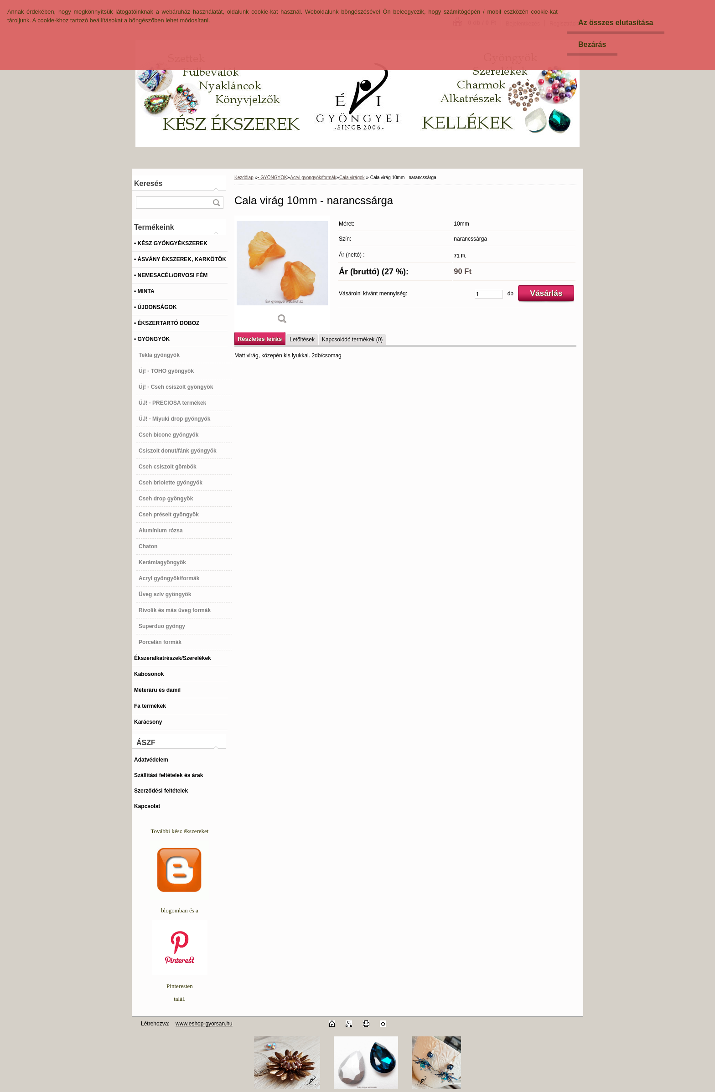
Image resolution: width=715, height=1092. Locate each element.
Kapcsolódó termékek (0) (352, 339)
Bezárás (592, 44)
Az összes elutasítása (615, 22)
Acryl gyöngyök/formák (313, 177)
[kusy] (489, 294)
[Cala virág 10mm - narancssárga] (282, 273)
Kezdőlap (244, 177)
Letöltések (302, 339)
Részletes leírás (260, 338)
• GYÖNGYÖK (272, 177)
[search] (216, 202)
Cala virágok (352, 177)
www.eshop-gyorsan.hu (204, 1023)
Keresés (148, 183)
